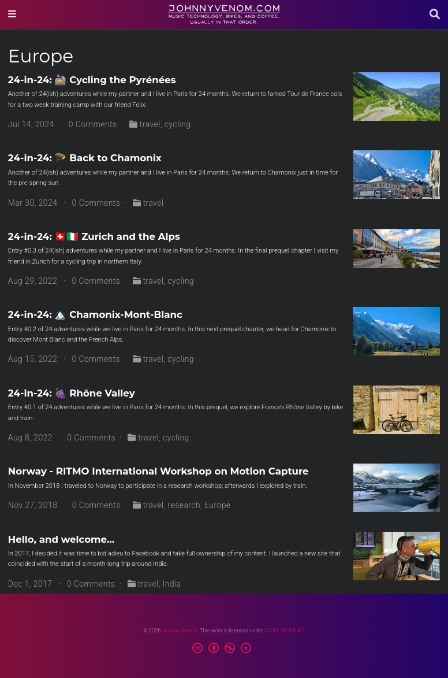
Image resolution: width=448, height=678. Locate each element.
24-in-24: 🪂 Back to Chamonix (85, 158)
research (184, 505)
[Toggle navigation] (12, 14)
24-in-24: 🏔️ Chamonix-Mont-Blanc (95, 314)
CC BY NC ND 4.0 (284, 630)
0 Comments (93, 124)
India (172, 583)
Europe (217, 505)
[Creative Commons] (224, 650)
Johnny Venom (179, 630)
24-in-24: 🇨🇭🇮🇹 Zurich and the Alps (94, 236)
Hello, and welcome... (61, 539)
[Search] (435, 14)
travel (150, 124)
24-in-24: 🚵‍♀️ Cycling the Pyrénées (92, 80)
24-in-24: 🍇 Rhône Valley (71, 393)
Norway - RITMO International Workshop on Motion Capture (158, 471)
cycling (178, 124)
